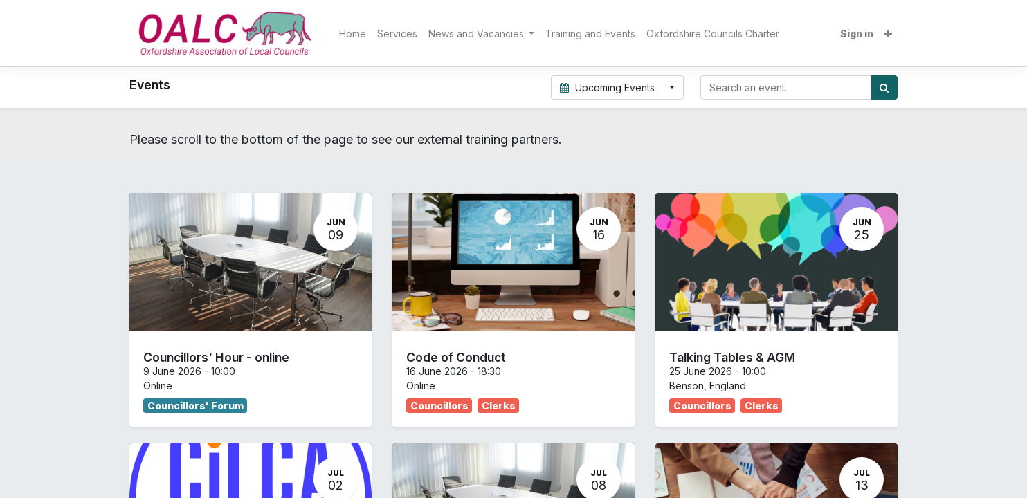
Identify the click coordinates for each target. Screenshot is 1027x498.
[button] (888, 33)
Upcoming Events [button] (609, 87)
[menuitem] (353, 33)
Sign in (856, 33)
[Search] (884, 87)
